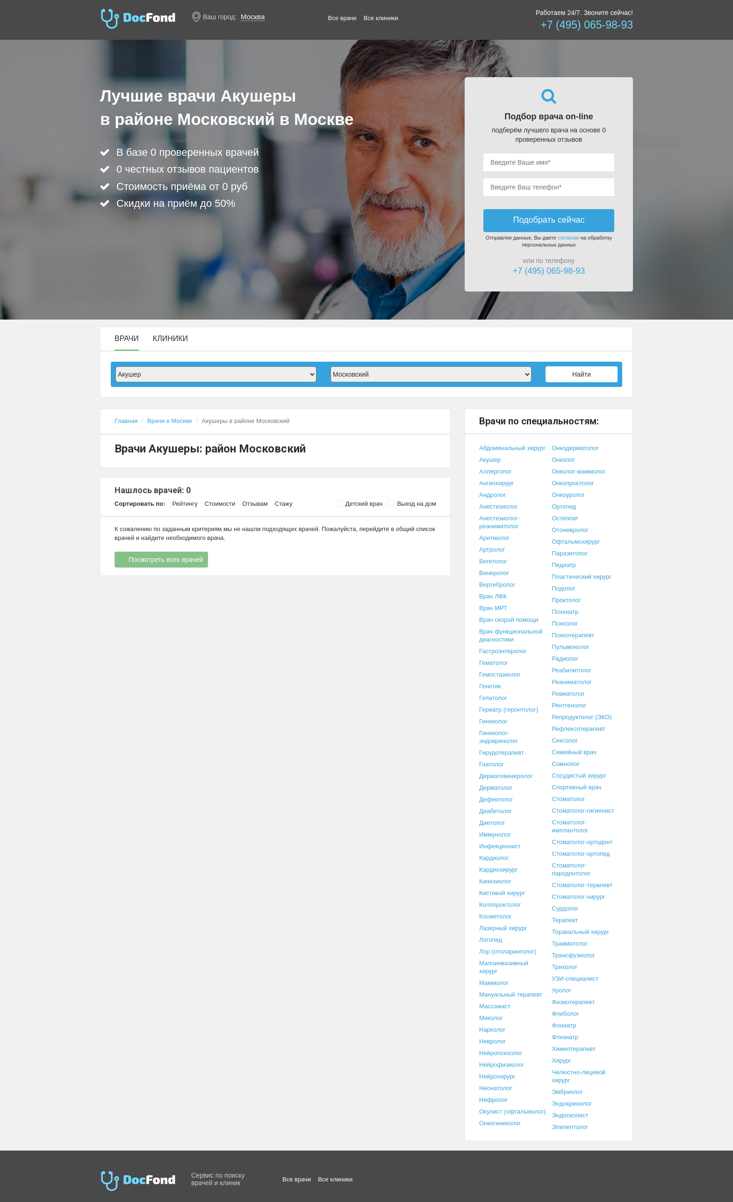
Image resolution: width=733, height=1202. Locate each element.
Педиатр (564, 564)
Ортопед (564, 506)
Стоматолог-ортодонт (582, 841)
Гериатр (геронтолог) (508, 709)
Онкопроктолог (573, 483)
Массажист (494, 1006)
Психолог (565, 623)
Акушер (490, 459)
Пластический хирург (581, 576)
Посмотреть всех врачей (166, 559)
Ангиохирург (496, 483)
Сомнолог (566, 763)
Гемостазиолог (500, 674)
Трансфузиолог (573, 955)
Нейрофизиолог (501, 1064)
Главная (126, 420)
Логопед (490, 939)
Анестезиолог (498, 506)
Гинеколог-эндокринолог (498, 736)
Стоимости (220, 503)
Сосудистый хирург (579, 775)
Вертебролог (497, 584)
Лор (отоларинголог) (508, 951)
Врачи (127, 338)
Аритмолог (494, 537)
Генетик (490, 686)
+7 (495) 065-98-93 (586, 25)
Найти (581, 374)
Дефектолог (496, 799)
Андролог (492, 494)
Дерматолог (496, 787)
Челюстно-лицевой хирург (579, 1076)
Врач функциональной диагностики (511, 635)
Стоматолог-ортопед (581, 853)
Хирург (561, 1060)
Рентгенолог (569, 705)
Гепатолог (493, 697)
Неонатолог (495, 1088)
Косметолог (495, 916)
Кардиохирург (498, 869)
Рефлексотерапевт (578, 728)
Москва (253, 17)
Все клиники (381, 18)
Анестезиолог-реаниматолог (499, 522)
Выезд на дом (411, 503)
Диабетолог (495, 811)
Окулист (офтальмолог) (512, 1111)
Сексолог (565, 740)
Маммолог (494, 982)
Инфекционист (500, 846)
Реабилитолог (572, 670)
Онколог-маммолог (579, 471)
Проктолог (566, 600)
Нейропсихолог (500, 1052)
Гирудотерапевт (501, 752)
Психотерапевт (573, 635)
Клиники (170, 338)
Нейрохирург (497, 1076)
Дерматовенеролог (505, 775)
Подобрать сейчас (548, 220)
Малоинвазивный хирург (503, 967)
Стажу (284, 503)
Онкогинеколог (500, 1123)
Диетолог (492, 822)
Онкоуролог (568, 494)
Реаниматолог (572, 681)
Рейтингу (184, 503)
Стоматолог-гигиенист (583, 810)
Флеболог (565, 1013)
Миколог (491, 1017)
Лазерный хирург (503, 928)
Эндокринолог (572, 1103)
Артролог (492, 549)
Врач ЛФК (493, 596)
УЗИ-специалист (575, 978)
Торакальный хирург (581, 931)
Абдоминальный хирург (512, 448)
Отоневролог (570, 529)
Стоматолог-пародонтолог (571, 869)
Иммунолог (495, 834)
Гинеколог (493, 721)
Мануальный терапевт (510, 994)
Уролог (562, 990)
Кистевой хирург (502, 892)
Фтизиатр (565, 1037)
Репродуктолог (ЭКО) (582, 717)
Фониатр (564, 1025)
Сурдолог (565, 908)
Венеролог (494, 572)
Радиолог (565, 658)
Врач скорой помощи (509, 619)
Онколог (563, 459)
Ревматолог (568, 693)
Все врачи (342, 18)
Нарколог (492, 1029)
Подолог (564, 588)
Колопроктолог (500, 904)
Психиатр (565, 611)
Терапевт (565, 920)
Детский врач (359, 503)
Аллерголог (495, 471)
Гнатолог (491, 764)
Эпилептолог (570, 1126)
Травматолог (570, 943)
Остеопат (565, 518)
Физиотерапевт (573, 1001)
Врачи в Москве (169, 420)
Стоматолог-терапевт (582, 885)
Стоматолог (568, 798)
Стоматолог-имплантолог (570, 826)
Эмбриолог (567, 1091)
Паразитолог (570, 553)
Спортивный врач (577, 787)
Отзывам (254, 503)
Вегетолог (493, 561)
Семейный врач (574, 752)
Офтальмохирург (576, 541)
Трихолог (565, 966)
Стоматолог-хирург (578, 896)
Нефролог (493, 1099)
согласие (568, 237)
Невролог (492, 1041)
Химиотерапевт (574, 1048)
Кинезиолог (495, 881)
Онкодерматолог (575, 448)
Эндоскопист (570, 1115)
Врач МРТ (493, 608)
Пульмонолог (570, 646)
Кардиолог (494, 857)
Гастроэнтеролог (502, 651)
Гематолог (493, 662)
